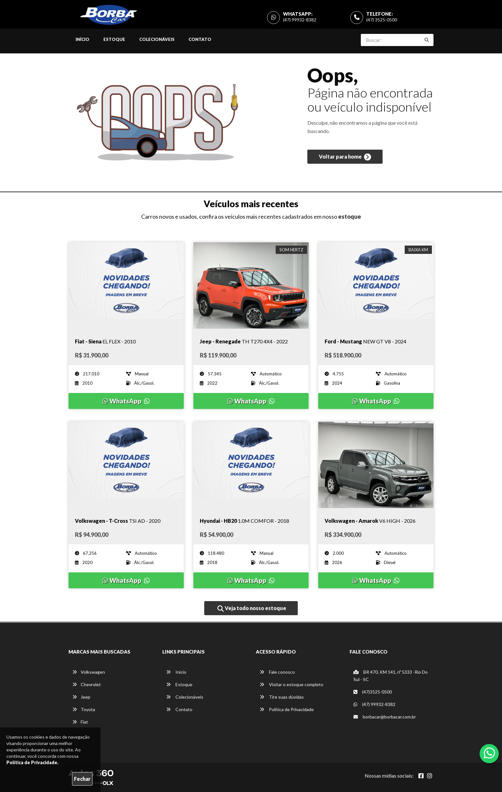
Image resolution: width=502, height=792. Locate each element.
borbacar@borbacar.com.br (384, 716)
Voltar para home (345, 157)
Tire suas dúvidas (282, 697)
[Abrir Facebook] (421, 776)
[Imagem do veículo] (126, 285)
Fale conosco (277, 672)
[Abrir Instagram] (429, 776)
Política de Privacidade (287, 709)
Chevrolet (86, 684)
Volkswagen (88, 672)
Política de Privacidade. (32, 762)
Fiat (80, 722)
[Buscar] (427, 39)
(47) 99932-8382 (299, 19)
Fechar (82, 779)
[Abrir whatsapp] (489, 753)
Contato (200, 39)
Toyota (83, 709)
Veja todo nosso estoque (251, 608)
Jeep (81, 697)
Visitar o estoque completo (291, 684)
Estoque (114, 39)
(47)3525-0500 (372, 691)
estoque (349, 216)
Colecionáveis (156, 39)
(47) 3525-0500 (381, 19)
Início (82, 39)
